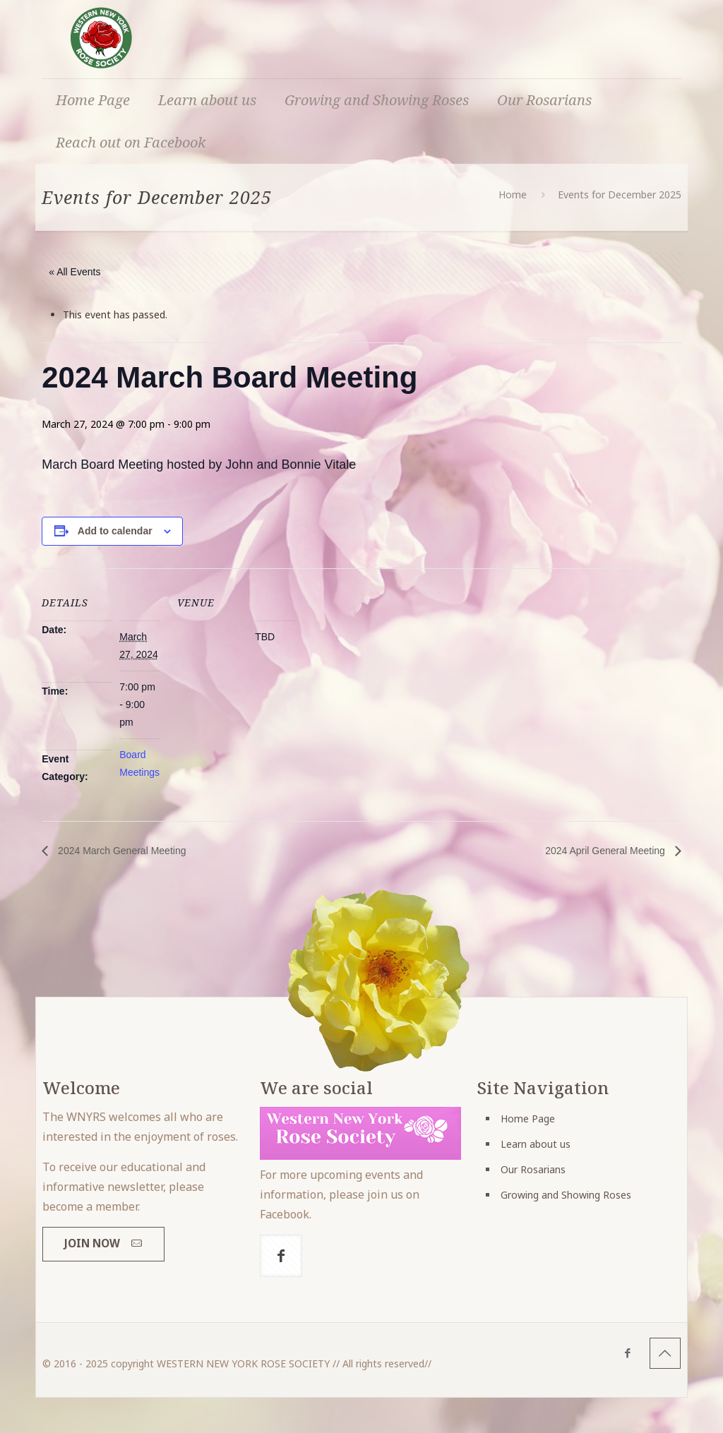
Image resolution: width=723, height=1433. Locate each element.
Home (512, 194)
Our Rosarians (533, 1169)
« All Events (74, 271)
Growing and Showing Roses (566, 1194)
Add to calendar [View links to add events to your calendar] (115, 530)
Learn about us (535, 1144)
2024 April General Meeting (606, 850)
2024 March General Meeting (120, 850)
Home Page (528, 1118)
